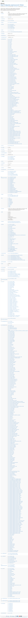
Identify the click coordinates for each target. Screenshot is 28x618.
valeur (2, 171)
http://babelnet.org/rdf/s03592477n (12, 250)
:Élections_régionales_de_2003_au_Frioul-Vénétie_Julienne (16, 520)
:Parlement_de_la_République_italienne (14, 97)
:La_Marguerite (11, 87)
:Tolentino (10, 469)
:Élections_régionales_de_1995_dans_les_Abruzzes (15, 490)
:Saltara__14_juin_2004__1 (12, 307)
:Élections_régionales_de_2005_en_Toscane (14, 529)
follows (2, 22)
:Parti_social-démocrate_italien (12, 174)
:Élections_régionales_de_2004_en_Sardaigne (14, 522)
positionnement (3, 169)
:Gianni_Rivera (11, 373)
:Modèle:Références (11, 187)
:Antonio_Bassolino (11, 334)
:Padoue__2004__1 (11, 314)
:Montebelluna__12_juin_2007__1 (13, 310)
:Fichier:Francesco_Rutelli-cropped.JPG (14, 141)
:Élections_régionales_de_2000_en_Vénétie (14, 516)
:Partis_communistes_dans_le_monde (13, 435)
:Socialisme (10, 461)
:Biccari (10, 343)
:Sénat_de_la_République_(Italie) (13, 122)
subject (2, 194)
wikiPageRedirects (4, 321)
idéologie (2, 156)
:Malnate (10, 594)
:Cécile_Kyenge (11, 358)
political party (6, 6)
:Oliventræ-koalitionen (11, 228)
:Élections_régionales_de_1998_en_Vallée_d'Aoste (15, 502)
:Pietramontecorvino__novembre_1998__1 (14, 315)
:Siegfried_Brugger (11, 459)
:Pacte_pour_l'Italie (11, 96)
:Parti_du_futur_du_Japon (12, 424)
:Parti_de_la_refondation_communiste (13, 422)
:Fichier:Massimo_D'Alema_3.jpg (13, 142)
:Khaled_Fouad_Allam (11, 390)
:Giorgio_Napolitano (11, 374)
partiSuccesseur (4, 600)
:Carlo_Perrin (10, 345)
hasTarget (2, 603)
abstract (2, 13)
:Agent (9, 206)
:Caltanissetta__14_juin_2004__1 (13, 292)
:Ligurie (10, 91)
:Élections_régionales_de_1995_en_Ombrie (14, 498)
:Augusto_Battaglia (11, 284)
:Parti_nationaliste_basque (12, 428)
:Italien (10, 85)
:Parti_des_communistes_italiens (13, 423)
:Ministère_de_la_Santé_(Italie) (12, 551)
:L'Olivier (10, 194)
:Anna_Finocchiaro (11, 332)
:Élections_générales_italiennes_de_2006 (14, 485)
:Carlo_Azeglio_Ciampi (12, 54)
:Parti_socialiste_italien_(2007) (12, 434)
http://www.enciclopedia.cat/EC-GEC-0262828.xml (14, 221)
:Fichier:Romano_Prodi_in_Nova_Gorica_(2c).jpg (15, 143)
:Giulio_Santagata (11, 376)
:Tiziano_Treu (10, 468)
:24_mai (10, 48)
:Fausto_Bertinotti (11, 67)
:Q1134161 (10, 226)
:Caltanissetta (10, 344)
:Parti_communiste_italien (12, 98)
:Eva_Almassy (10, 365)
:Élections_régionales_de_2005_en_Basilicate (14, 525)
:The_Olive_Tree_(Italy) (11, 224)
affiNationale (3, 553)
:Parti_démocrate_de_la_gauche (13, 426)
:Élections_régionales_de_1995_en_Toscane (14, 499)
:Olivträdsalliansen (11, 246)
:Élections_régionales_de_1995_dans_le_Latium (15, 489)
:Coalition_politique (11, 61)
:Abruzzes (10, 50)
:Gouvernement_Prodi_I (12, 80)
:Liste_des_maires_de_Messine (13, 404)
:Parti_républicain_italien (12, 431)
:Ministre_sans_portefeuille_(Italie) (13, 550)
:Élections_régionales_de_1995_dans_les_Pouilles (15, 492)
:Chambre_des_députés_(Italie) (13, 59)
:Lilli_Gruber (10, 399)
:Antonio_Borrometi (11, 282)
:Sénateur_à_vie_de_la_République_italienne (14, 123)
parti (2, 568)
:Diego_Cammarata (11, 359)
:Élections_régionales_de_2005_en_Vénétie (14, 530)
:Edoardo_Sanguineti (11, 362)
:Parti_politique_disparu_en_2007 (13, 55)
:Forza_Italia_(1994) (11, 367)
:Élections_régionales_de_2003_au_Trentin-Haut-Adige (15, 521)
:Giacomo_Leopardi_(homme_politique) (13, 371)
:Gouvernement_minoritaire (12, 82)
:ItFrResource (10, 609)
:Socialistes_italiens (11, 121)
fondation (3, 154)
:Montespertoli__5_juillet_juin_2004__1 (13, 311)
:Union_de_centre (11, 125)
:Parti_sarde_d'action (11, 432)
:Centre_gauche (11, 24)
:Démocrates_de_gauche (12, 63)
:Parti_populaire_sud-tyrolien (12, 430)
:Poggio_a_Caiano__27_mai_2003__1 (13, 316)
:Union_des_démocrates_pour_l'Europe (14, 126)
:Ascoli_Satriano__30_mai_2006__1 (13, 290)
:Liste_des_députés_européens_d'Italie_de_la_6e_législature (16, 402)
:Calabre (10, 53)
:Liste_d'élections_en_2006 (12, 400)
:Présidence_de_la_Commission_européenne (14, 110)
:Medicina (10, 548)
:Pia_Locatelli (10, 437)
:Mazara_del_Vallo (11, 547)
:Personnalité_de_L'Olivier (12, 278)
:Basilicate (10, 342)
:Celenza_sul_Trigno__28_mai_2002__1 (14, 295)
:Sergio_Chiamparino (11, 457)
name (2, 263)
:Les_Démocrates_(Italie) (12, 90)
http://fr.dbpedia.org (16, 6)
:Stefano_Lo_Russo (11, 465)
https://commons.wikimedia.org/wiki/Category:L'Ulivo (14, 222)
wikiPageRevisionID (4, 37)
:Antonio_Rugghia (11, 283)
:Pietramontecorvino (11, 438)
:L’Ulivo (10, 229)
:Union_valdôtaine (11, 127)
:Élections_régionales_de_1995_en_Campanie (14, 495)
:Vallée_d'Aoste (11, 128)
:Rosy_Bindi (10, 117)
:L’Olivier (10, 321)
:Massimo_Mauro (11, 289)
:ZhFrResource (10, 610)
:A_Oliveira (10, 242)
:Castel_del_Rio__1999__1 (12, 294)
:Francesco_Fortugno (11, 368)
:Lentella (10, 397)
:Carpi (9, 346)
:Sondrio (10, 464)
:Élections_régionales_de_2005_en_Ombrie (14, 528)
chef (2, 145)
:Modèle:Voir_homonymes (12, 188)
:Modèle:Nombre (11, 184)
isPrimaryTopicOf (3, 261)
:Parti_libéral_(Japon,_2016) (12, 427)
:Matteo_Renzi (10, 546)
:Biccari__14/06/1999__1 (12, 291)
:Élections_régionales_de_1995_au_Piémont (14, 488)
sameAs (2, 224)
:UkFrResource (10, 603)
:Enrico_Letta (10, 65)
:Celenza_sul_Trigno (11, 574)
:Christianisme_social (11, 25)
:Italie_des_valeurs (11, 84)
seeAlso (2, 221)
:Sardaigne (10, 456)
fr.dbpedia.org (25, 6)
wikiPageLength (3, 35)
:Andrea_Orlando (11, 331)
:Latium (10, 89)
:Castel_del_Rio (11, 573)
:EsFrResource (10, 607)
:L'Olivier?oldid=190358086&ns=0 (13, 253)
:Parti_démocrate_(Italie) (12, 425)
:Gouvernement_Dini (11, 79)
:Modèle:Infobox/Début (11, 189)
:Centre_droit (10, 57)
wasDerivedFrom (3, 253)
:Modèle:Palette (11, 185)
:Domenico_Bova (11, 360)
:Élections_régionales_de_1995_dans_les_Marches (15, 491)
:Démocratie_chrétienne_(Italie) (13, 64)
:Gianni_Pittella (11, 372)
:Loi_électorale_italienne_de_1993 (13, 407)
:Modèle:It (10, 183)
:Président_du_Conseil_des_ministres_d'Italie (14, 112)
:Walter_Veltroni (11, 129)
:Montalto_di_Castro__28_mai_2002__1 (14, 309)
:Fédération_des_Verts (11, 172)
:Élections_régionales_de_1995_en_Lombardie (14, 497)
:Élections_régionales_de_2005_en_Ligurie (14, 526)
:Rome (10, 115)
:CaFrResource (10, 605)
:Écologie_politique (11, 159)
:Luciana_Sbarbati (11, 408)
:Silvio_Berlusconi (11, 118)
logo (2, 161)
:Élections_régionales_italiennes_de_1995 (14, 532)
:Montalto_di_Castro (11, 578)
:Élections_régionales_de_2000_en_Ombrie (14, 514)
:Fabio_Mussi (10, 66)
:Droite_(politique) (11, 62)
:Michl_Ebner (10, 549)
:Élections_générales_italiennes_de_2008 (14, 486)
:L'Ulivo (10, 227)
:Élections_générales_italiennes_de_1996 (14, 483)
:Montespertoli (10, 580)
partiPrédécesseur (4, 598)
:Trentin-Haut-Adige (11, 124)
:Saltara (10, 455)
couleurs (2, 149)
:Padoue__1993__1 (11, 313)
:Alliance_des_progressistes (12, 22)
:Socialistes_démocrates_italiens (13, 120)
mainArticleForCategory (4, 279)
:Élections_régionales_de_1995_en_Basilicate (14, 493)
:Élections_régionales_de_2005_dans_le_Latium (15, 523)
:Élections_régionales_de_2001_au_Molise (14, 518)
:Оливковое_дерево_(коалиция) (13, 243)
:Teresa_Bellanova (11, 467)
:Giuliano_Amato (11, 375)
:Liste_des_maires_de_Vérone (12, 405)
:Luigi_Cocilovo (11, 286)
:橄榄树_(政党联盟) (11, 249)
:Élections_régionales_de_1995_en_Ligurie (14, 496)
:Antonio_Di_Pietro (11, 336)
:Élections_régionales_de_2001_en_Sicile (14, 519)
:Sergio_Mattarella (11, 458)
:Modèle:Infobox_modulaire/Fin (12, 192)
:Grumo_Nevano (11, 575)
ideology (2, 24)
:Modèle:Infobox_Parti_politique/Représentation (14, 191)
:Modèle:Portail (11, 186)
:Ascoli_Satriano (11, 339)
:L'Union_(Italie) (11, 20)
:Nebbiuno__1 (10, 312)
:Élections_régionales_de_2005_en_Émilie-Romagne (15, 531)
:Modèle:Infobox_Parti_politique (13, 190)
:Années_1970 (10, 52)
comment (2, 208)
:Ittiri (9, 389)
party (2, 281)
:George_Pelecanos (11, 370)
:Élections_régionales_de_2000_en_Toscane (14, 515)
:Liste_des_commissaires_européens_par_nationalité (15, 401)
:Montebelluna (10, 579)
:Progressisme (10, 26)
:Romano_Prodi (11, 114)
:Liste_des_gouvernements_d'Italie (13, 403)
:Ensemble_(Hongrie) (11, 364)
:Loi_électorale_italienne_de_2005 (13, 92)
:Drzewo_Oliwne (11, 241)
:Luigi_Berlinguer (11, 565)
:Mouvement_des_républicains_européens (14, 93)
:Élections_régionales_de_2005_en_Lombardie (14, 527)
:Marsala (10, 595)
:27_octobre (10, 49)
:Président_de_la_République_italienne (13, 111)
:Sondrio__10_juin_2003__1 (12, 308)
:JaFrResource (10, 606)
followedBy (2, 20)
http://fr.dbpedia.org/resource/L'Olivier (12, 5)
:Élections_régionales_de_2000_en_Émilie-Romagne (15, 517)
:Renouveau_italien (11, 113)
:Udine (10, 288)
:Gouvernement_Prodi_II (12, 81)
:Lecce (10, 396)
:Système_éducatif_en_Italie (12, 466)
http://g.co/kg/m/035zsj (10, 251)
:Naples (10, 94)
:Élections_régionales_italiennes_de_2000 (14, 533)
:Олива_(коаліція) (11, 247)
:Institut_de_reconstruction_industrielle (13, 83)
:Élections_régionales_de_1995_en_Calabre (14, 494)
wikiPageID (2, 33)
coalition (2, 147)
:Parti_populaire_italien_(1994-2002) (13, 429)
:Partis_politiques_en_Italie (12, 436)
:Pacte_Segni (10, 95)
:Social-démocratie (11, 27)
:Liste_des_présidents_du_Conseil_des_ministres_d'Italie (16, 406)
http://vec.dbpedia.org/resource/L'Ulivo (12, 248)
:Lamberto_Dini (11, 88)
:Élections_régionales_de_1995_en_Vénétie (14, 500)
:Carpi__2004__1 (11, 293)
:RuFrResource (10, 608)
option (2, 167)
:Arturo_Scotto (10, 338)
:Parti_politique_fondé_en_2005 (13, 56)
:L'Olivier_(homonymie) (12, 318)
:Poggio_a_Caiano (11, 439)
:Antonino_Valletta (11, 281)
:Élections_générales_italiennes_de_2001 (14, 484)
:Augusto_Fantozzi (11, 285)
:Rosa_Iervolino (11, 116)
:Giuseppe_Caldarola (11, 377)
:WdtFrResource (10, 611)
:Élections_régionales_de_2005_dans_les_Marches (15, 524)
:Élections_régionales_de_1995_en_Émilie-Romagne (15, 501)
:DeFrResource (10, 604)
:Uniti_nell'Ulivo (11, 322)
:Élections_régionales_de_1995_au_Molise (14, 487)
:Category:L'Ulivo (12, 225)
